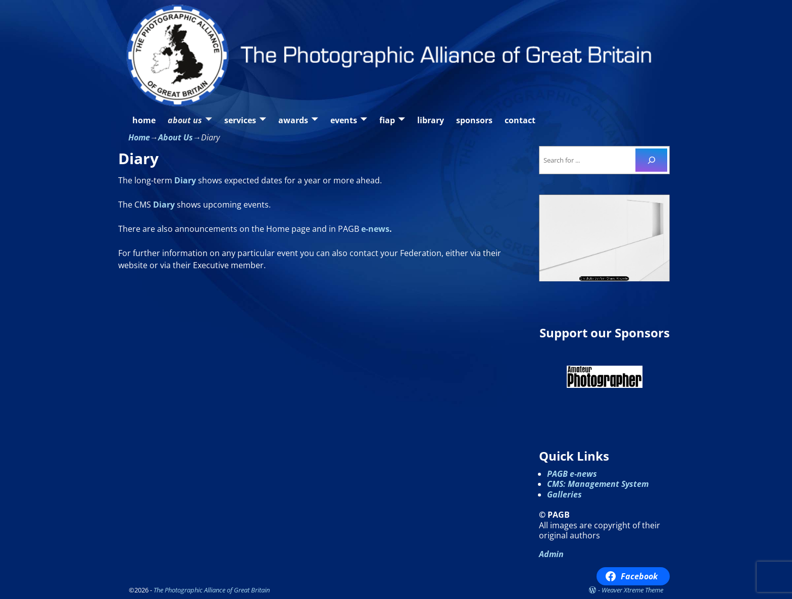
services (240, 120)
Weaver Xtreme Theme (632, 589)
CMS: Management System (598, 483)
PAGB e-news (572, 473)
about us (185, 120)
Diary (185, 180)
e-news (375, 228)
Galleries (564, 494)
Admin (551, 554)
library (430, 120)
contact (520, 120)
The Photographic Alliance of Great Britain (212, 589)
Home (139, 137)
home (144, 120)
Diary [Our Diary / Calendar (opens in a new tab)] (164, 204)
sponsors (474, 120)
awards (293, 120)
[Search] (651, 159)
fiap (387, 120)
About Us (175, 137)
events (343, 120)
